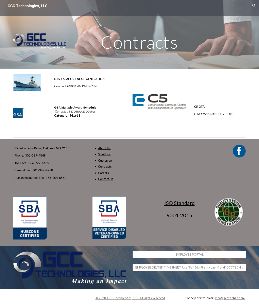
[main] (139, 34)
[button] (254, 6)
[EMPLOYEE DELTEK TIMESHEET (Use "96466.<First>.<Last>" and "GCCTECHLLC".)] (189, 267)
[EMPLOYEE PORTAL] (189, 254)
